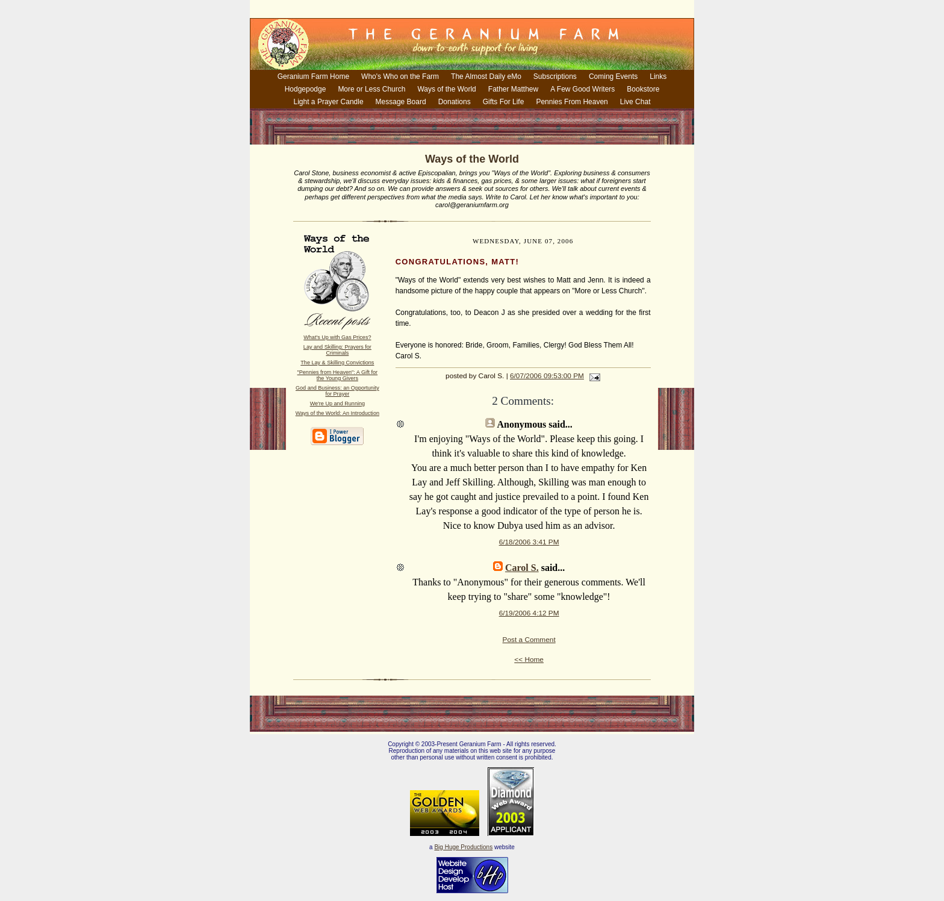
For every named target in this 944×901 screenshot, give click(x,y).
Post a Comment (529, 639)
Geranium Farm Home (313, 76)
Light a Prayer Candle (329, 102)
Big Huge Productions (463, 847)
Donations (454, 102)
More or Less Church (371, 89)
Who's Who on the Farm (400, 76)
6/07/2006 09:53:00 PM (547, 376)
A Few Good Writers (582, 89)
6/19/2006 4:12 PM (529, 613)
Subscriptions (555, 76)
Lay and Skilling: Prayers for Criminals (337, 350)
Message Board (401, 102)
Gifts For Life (503, 102)
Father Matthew (513, 89)
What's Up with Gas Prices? (337, 337)
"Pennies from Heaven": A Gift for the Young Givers (337, 375)
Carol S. (522, 568)
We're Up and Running (337, 404)
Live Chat (635, 102)
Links (658, 76)
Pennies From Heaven (571, 102)
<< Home (529, 659)
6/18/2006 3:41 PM (529, 542)
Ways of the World (446, 89)
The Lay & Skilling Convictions (337, 363)
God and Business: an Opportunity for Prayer (337, 391)
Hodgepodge (305, 89)
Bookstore (643, 89)
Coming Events (613, 76)
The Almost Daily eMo (486, 76)
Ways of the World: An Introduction (337, 413)
